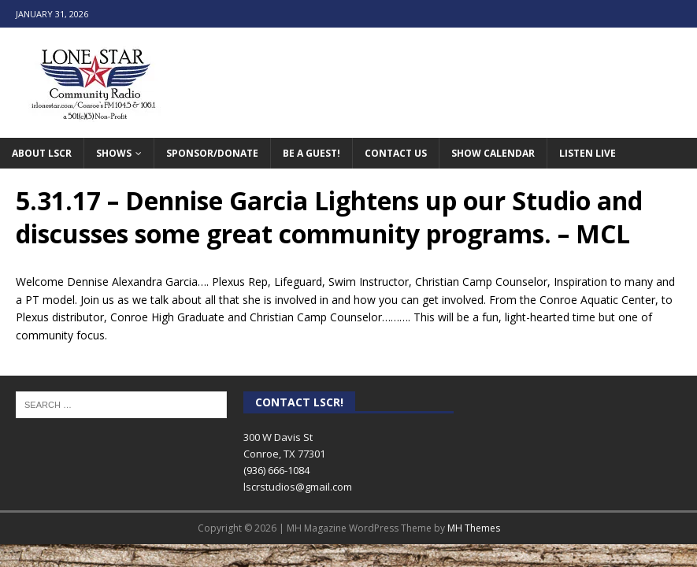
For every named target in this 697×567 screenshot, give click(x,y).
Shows (114, 153)
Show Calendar (493, 153)
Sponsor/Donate (212, 153)
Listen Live (587, 153)
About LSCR (42, 153)
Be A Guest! (311, 153)
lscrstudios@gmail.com (297, 487)
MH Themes (473, 528)
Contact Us (396, 153)
